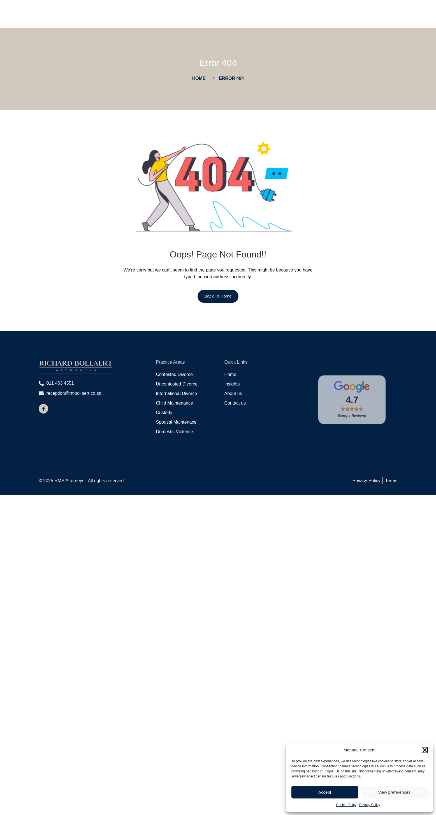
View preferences (394, 792)
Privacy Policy (369, 805)
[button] (425, 750)
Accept (324, 792)
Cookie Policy (346, 805)
